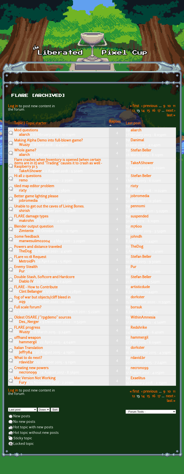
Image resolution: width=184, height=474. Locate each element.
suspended (139, 216)
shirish (24, 211)
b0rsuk (136, 307)
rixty (23, 190)
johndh (136, 237)
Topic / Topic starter (30, 123)
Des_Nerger (29, 322)
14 (143, 111)
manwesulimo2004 (34, 241)
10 (169, 106)
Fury (22, 383)
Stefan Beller (141, 150)
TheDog (25, 251)
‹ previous (149, 106)
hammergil (28, 342)
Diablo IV (26, 281)
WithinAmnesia (143, 317)
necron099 (28, 372)
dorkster (138, 297)
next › (170, 111)
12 (133, 111)
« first (134, 106)
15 (148, 111)
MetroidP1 (27, 261)
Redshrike (139, 328)
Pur (22, 271)
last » (171, 115)
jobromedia (28, 201)
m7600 (136, 226)
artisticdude (140, 287)
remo (23, 180)
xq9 (22, 302)
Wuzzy (24, 145)
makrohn (26, 221)
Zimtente (26, 231)
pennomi (138, 206)
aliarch (24, 135)
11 (174, 106)
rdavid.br (26, 362)
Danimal (137, 140)
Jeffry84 (25, 352)
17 (158, 111)
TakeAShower (30, 171)
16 (153, 111)
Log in (13, 106)
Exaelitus (138, 378)
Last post (133, 123)
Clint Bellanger (30, 292)
